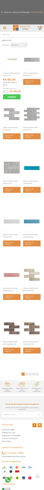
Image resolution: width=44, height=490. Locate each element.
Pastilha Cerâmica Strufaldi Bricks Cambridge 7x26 (10, 343)
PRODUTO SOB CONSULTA (29, 82)
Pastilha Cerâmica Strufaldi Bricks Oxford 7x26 (30, 289)
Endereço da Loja (8, 432)
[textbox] (22, 34)
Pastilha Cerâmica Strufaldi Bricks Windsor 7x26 (30, 343)
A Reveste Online (8, 430)
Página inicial (7, 40)
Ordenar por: (6, 45)
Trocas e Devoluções (10, 438)
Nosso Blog (6, 441)
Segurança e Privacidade (11, 435)
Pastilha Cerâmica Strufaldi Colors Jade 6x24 (30, 182)
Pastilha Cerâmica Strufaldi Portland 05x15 (30, 129)
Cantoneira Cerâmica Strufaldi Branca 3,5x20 (11, 74)
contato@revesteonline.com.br (13, 456)
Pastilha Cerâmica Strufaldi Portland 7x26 (10, 129)
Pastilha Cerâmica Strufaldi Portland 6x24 (30, 74)
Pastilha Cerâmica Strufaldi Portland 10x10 (10, 182)
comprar (12, 96)
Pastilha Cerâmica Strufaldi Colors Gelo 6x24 (10, 236)
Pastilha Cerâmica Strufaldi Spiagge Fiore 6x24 (10, 289)
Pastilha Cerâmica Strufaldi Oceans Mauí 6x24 (30, 236)
